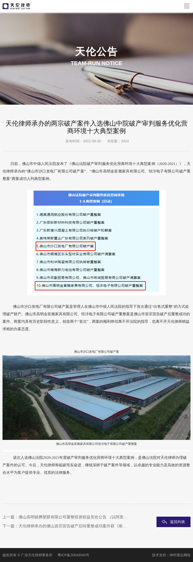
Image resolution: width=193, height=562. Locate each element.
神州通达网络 (180, 555)
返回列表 (177, 522)
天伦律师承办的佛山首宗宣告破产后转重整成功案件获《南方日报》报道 (82, 526)
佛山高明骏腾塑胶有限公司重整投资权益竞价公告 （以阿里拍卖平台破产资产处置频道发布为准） (105, 517)
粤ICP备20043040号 (74, 555)
